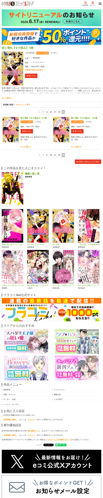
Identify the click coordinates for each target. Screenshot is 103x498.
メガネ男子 (58, 363)
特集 (30, 479)
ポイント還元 (43, 16)
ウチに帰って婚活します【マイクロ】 (64, 249)
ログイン (31, 383)
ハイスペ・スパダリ (11, 368)
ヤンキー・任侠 (9, 363)
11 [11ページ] (55, 76)
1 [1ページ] (43, 76)
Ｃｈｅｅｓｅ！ (39, 26)
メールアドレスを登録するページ (58, 403)
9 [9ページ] (46, 76)
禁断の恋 (57, 358)
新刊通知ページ (34, 394)
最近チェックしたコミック (67, 479)
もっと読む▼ (7, 61)
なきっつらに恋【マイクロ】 (13, 249)
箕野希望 (36, 22)
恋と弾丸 (56, 208)
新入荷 (7, 479)
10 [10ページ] (51, 76)
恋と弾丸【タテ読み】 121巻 (34, 82)
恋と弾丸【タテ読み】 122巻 (84, 82)
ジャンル (40, 479)
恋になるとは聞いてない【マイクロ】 (89, 249)
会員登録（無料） (10, 383)
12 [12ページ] (59, 76)
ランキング (19, 479)
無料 (50, 479)
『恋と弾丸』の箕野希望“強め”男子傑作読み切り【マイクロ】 (89, 208)
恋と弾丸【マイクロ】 (36, 208)
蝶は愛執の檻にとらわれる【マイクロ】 (38, 249)
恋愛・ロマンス (9, 358)
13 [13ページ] (63, 76)
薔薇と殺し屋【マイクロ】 (12, 208)
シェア (39, 409)
